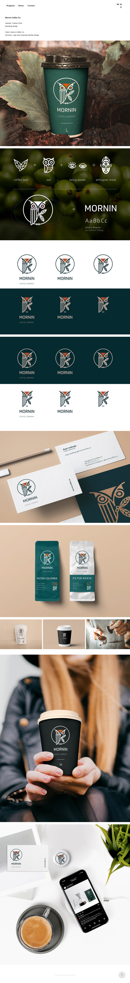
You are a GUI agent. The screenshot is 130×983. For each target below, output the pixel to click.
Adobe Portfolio (70, 975)
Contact (31, 6)
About (21, 6)
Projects (11, 6)
